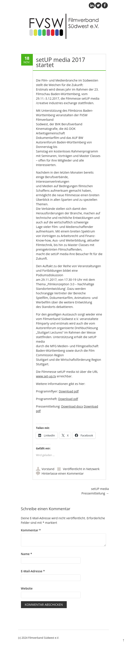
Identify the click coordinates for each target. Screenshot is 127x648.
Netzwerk (93, 469)
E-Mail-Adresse (33, 571)
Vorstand (47, 469)
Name (26, 554)
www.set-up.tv (46, 376)
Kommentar (31, 530)
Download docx (72, 406)
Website (27, 588)
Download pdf (69, 391)
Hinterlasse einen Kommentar (62, 473)
